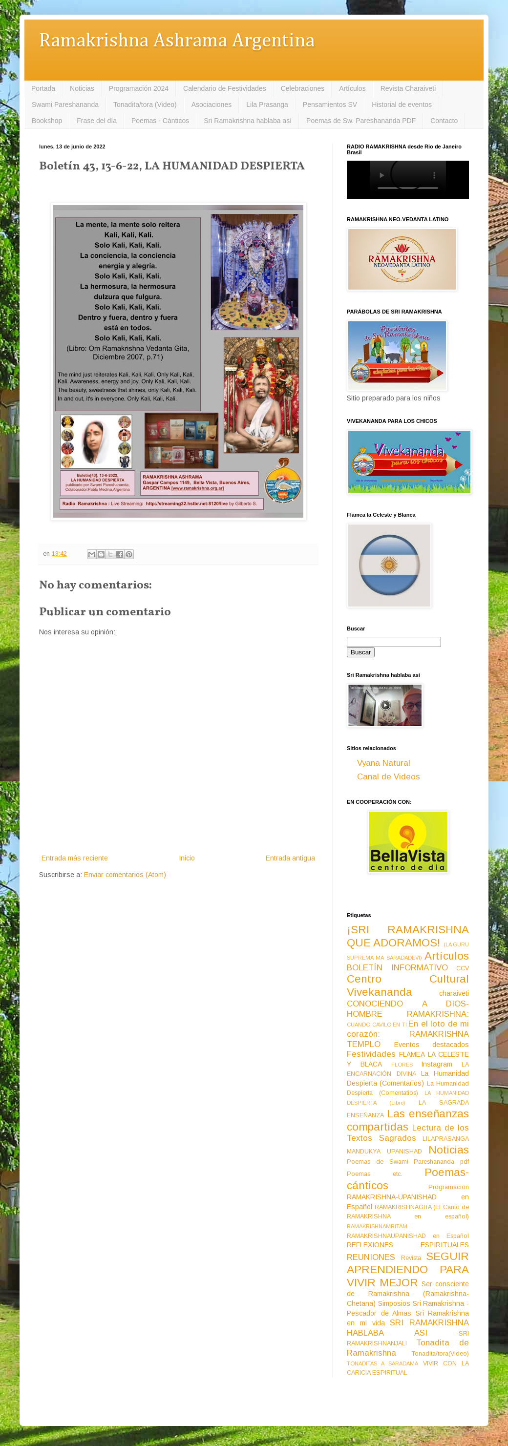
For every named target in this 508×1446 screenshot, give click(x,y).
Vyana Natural (383, 763)
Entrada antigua (290, 858)
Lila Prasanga (267, 104)
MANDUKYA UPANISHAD (384, 1151)
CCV (462, 968)
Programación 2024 (139, 88)
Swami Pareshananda (65, 104)
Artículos (352, 88)
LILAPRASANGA (446, 1138)
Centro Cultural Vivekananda (408, 985)
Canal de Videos (388, 776)
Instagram (436, 1064)
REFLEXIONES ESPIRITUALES (408, 1245)
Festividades (371, 1054)
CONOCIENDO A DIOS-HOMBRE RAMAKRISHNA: (408, 1009)
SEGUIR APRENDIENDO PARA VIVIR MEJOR (408, 1269)
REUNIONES (371, 1257)
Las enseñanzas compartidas (408, 1120)
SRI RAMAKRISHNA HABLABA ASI (408, 1328)
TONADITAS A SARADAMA (382, 1363)
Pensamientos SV (330, 104)
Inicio (187, 858)
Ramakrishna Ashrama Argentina (177, 41)
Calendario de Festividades (224, 88)
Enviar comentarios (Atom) (125, 875)
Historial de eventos (402, 104)
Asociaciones (211, 104)
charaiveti (454, 993)
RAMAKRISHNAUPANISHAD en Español (408, 1236)
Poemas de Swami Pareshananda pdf (408, 1161)
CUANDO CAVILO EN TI (377, 1024)
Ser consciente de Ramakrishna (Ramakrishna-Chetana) (408, 1293)
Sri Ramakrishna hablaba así (248, 121)
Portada (43, 88)
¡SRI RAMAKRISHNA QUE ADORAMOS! (408, 936)
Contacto (444, 121)
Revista (411, 1258)
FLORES (402, 1065)
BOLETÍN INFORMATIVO (397, 967)
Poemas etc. (374, 1174)
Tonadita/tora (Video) (145, 104)
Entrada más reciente (75, 858)
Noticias (82, 88)
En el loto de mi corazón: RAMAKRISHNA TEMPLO (408, 1033)
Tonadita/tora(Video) (440, 1353)
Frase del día (97, 121)
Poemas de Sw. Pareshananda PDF (361, 121)
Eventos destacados (431, 1044)
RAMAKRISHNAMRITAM (377, 1226)
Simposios (394, 1303)
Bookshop (47, 121)
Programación (448, 1187)
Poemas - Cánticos (160, 121)
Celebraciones (303, 88)
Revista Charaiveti (408, 88)
